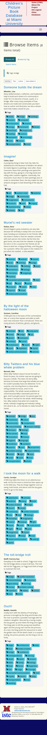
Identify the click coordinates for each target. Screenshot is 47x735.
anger (9, 645)
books (9, 116)
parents (10, 447)
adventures (12, 497)
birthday (20, 262)
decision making (32, 426)
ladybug (22, 522)
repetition (22, 348)
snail (32, 535)
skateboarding (13, 207)
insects (10, 522)
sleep (27, 207)
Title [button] (14, 81)
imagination (12, 200)
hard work (23, 127)
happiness (32, 666)
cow (9, 515)
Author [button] (20, 81)
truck (27, 144)
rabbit (22, 287)
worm (9, 542)
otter (36, 280)
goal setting (12, 583)
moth (20, 525)
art (8, 193)
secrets (22, 676)
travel (22, 290)
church (10, 508)
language (23, 440)
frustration (11, 437)
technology (26, 137)
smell (9, 458)
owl (8, 283)
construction (12, 123)
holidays (10, 341)
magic (18, 669)
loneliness (11, 444)
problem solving (13, 451)
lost (8, 669)
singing (33, 203)
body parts (32, 331)
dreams (26, 123)
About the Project (35, 6)
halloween (23, 338)
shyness (10, 535)
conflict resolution (29, 511)
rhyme (34, 348)
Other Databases (35, 13)
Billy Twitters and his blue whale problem (22, 365)
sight (21, 454)
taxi (20, 210)
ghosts (10, 338)
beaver (34, 259)
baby (36, 645)
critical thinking (13, 426)
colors (24, 420)
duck (37, 266)
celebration (12, 266)
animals (10, 259)
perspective (33, 447)
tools (9, 141)
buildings (33, 116)
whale (27, 461)
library (35, 127)
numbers (25, 444)
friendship (11, 273)
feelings (25, 269)
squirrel (10, 290)
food (24, 433)
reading (10, 134)
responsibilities (32, 451)
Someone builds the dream (23, 87)
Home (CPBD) (37, 2)
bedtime (35, 193)
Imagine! (10, 156)
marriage (30, 669)
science (22, 134)
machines (11, 130)
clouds (21, 508)
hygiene (10, 440)
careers (10, 120)
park (22, 203)
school (10, 454)
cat (30, 334)
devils (20, 659)
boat (9, 649)
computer (23, 120)
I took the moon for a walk (22, 473)
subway (10, 210)
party (28, 283)
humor (23, 341)
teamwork (11, 137)
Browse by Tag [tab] (23, 59)
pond (9, 348)
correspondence (14, 655)
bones (10, 334)
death (9, 659)
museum (11, 203)
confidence (22, 652)
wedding (10, 683)
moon (25, 345)
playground (25, 130)
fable (9, 662)
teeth (20, 458)
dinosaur (11, 430)
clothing (25, 266)
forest (19, 666)
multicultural (33, 525)
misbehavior (12, 345)
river (33, 287)
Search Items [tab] (11, 64)
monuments (28, 200)
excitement (11, 269)
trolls (19, 594)
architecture (23, 645)
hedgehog (26, 273)
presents (11, 287)
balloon (23, 259)
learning (26, 583)
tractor (20, 141)
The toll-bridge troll (17, 554)
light (33, 522)
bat (21, 331)
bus (32, 416)
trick (9, 594)
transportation (13, 144)
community (23, 196)
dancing (29, 655)
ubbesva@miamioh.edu (22, 710)
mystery (10, 276)
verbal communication (16, 294)
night (36, 345)
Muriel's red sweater (18, 222)
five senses (11, 433)
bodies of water (13, 504)
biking (22, 501)
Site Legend (36, 10)
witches (34, 352)
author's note (21, 193)
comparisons (27, 423)
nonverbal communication (18, 280)
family (19, 662)
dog (18, 515)
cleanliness (11, 420)
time (29, 458)
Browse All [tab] (10, 59)
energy (10, 127)
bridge (21, 116)
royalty (10, 676)
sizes (30, 454)
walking (34, 539)
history (25, 437)
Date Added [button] (30, 81)
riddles (24, 590)
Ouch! (8, 606)
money (10, 587)
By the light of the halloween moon (16, 307)
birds (9, 262)
